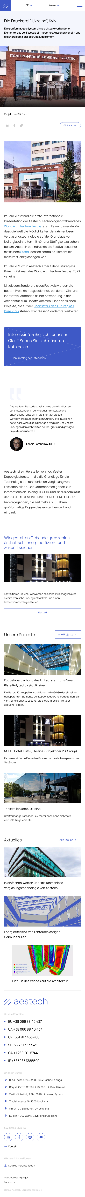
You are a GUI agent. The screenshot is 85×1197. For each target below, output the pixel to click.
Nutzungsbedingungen (16, 1177)
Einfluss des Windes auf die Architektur (40, 981)
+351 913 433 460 (23, 1037)
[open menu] (80, 6)
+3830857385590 (23, 1061)
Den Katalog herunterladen (29, 358)
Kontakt (42, 612)
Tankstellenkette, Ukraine (22, 809)
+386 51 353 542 (22, 1045)
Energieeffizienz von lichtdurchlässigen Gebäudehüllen (32, 934)
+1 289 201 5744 (23, 1053)
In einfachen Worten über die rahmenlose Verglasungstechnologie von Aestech (33, 885)
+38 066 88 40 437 (25, 1021)
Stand (24, 252)
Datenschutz (11, 1182)
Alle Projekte (67, 635)
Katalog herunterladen (21, 1165)
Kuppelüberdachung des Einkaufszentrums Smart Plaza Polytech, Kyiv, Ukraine (39, 682)
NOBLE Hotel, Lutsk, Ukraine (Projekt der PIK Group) (40, 751)
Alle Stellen (68, 840)
